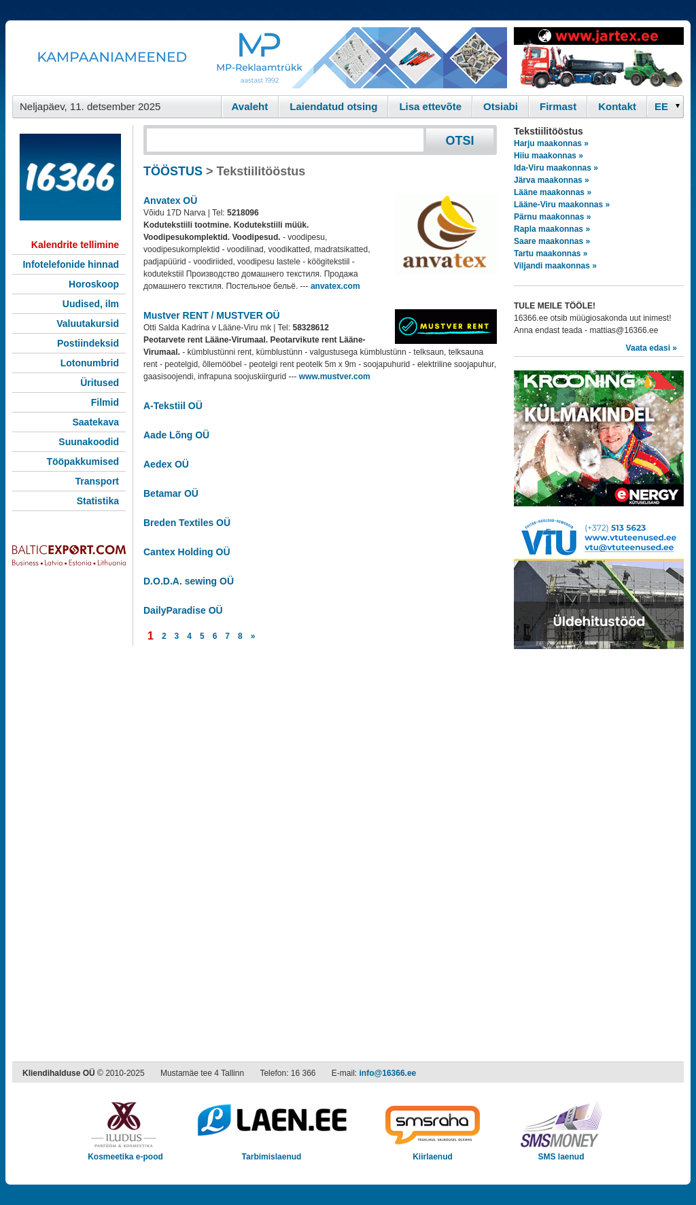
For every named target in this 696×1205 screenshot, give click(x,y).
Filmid (105, 402)
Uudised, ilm (91, 303)
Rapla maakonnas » (552, 229)
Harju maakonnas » (551, 143)
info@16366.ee (388, 1073)
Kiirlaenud (432, 1152)
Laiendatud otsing (333, 106)
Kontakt (617, 106)
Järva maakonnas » (551, 180)
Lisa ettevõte (430, 106)
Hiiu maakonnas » (548, 155)
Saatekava (95, 422)
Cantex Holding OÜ (186, 551)
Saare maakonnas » (552, 241)
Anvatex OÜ (170, 200)
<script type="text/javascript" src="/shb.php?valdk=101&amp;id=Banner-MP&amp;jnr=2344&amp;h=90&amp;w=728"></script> (259, 57)
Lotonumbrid (89, 362)
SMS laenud (561, 1152)
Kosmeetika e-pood (125, 1152)
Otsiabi (500, 106)
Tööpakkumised (82, 461)
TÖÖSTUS (173, 171)
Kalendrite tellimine (75, 244)
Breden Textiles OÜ (186, 522)
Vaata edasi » (651, 348)
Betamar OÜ (170, 493)
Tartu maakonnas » (550, 253)
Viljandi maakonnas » (555, 265)
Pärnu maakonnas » (552, 217)
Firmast (558, 106)
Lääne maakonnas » (552, 192)
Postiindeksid (88, 343)
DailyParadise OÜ (183, 610)
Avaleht (250, 106)
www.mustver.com (334, 376)
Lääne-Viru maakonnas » (562, 204)
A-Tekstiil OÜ (173, 405)
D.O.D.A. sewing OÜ (188, 581)
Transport (97, 481)
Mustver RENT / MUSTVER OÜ (211, 315)
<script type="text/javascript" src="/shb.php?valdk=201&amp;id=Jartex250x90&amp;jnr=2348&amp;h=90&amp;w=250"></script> (599, 57)
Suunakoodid (88, 441)
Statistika (98, 500)
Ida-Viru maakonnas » (556, 168)
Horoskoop (94, 284)
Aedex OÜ (166, 464)
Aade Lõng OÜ (176, 435)
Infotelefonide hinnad (70, 264)
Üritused (99, 382)
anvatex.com (335, 286)
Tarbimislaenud (271, 1152)
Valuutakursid (87, 323)
